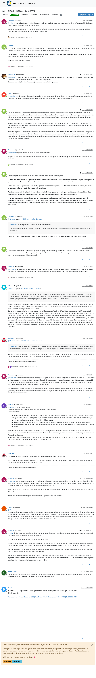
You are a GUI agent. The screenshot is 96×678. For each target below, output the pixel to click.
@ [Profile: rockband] (12, 153)
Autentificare (17, 661)
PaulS (10, 588)
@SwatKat (18, 478)
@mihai (17, 20)
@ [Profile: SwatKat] (11, 481)
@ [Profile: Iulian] (10, 533)
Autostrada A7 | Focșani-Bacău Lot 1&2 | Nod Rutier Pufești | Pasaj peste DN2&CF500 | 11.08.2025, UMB (43, 597)
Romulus (11, 20)
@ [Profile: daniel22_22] (13, 96)
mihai (9, 93)
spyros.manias (12, 571)
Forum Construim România (24, 3)
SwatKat (10, 404)
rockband (11, 45)
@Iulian (17, 530)
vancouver (11, 338)
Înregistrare (7, 661)
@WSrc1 (17, 286)
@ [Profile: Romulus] (11, 77)
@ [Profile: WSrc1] (11, 288)
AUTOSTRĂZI (14, 14)
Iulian (9, 507)
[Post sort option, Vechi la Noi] (74, 14)
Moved (5, 14)
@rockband (19, 150)
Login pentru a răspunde (86, 14)
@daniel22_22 (17, 93)
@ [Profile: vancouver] (12, 378)
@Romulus (20, 74)
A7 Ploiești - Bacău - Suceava (32, 219)
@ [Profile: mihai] (10, 23)
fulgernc (10, 286)
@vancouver (19, 375)
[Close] (92, 645)
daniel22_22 (11, 74)
